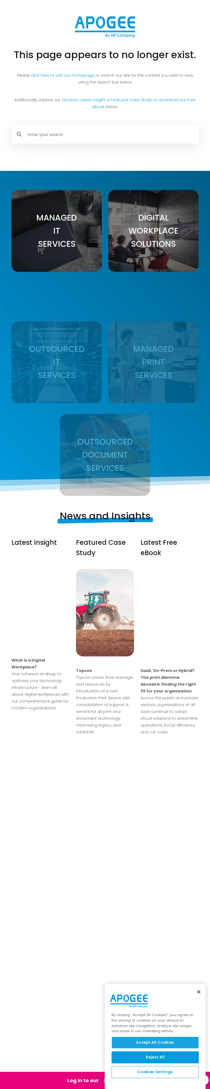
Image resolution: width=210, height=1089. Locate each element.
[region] (155, 1036)
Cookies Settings (155, 1072)
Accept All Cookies (155, 1042)
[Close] (199, 992)
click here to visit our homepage (62, 75)
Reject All (155, 1057)
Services (70, 100)
